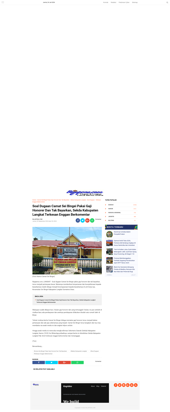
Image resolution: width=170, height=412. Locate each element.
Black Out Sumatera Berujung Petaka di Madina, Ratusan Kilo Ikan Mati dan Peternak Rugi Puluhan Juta (124, 269)
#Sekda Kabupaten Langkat (79, 351)
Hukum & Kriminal (114, 212)
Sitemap (135, 2)
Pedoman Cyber (124, 2)
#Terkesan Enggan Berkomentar (43, 354)
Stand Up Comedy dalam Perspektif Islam (122, 233)
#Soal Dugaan (94, 351)
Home (34, 200)
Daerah (110, 205)
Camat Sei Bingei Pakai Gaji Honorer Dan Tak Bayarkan (53, 200)
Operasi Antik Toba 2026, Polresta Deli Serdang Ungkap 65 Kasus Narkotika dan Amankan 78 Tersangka (125, 243)
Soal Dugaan (91, 200)
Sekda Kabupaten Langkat (78, 200)
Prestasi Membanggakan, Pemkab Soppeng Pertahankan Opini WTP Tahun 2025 (124, 260)
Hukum (110, 208)
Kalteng (111, 220)
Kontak (105, 2)
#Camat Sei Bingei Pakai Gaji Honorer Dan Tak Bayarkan (50, 351)
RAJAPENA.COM (90, 408)
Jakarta (111, 216)
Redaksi (113, 2)
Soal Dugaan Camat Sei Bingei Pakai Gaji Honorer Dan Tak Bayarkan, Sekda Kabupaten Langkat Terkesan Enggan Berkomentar (65, 210)
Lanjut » (133, 275)
